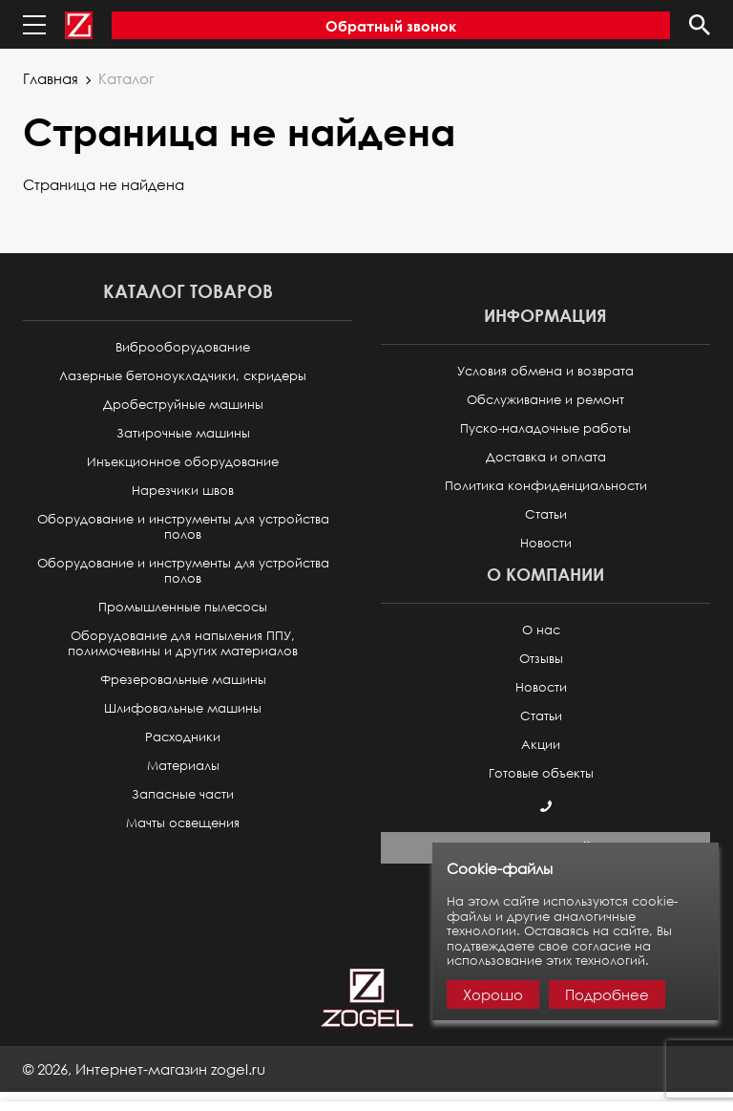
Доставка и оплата (546, 457)
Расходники (182, 737)
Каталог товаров (188, 291)
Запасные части (183, 794)
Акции (540, 745)
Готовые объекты (541, 773)
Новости (546, 543)
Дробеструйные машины (183, 404)
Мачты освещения (183, 823)
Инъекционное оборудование (183, 462)
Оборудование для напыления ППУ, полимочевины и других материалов (183, 643)
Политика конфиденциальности (546, 486)
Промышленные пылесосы (182, 607)
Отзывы (541, 659)
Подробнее (607, 994)
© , (144, 1069)
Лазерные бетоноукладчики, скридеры (182, 376)
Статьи (546, 514)
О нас (541, 630)
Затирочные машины (183, 433)
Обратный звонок (390, 25)
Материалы (183, 766)
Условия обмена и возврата (545, 371)
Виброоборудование (182, 347)
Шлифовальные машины (183, 708)
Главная (50, 78)
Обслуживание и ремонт (545, 400)
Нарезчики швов (183, 490)
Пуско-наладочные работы (545, 428)
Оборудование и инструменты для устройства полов (183, 527)
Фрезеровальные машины (183, 680)
